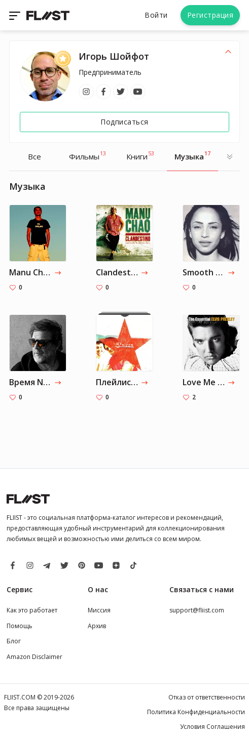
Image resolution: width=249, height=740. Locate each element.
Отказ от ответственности (206, 697)
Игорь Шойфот (114, 56)
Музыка (192, 155)
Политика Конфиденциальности (196, 712)
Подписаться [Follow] (124, 122)
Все (34, 156)
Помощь (19, 626)
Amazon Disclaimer (34, 656)
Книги (140, 155)
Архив (97, 626)
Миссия (99, 610)
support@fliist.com (196, 610)
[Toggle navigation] (15, 15)
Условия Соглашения (212, 726)
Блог (14, 641)
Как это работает (32, 610)
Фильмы (87, 155)
